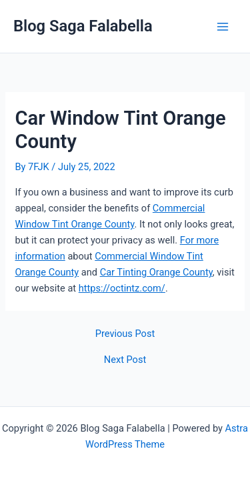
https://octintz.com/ (122, 288)
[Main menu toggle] (223, 27)
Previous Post (125, 334)
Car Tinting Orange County (156, 272)
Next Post (125, 360)
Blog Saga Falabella (83, 26)
